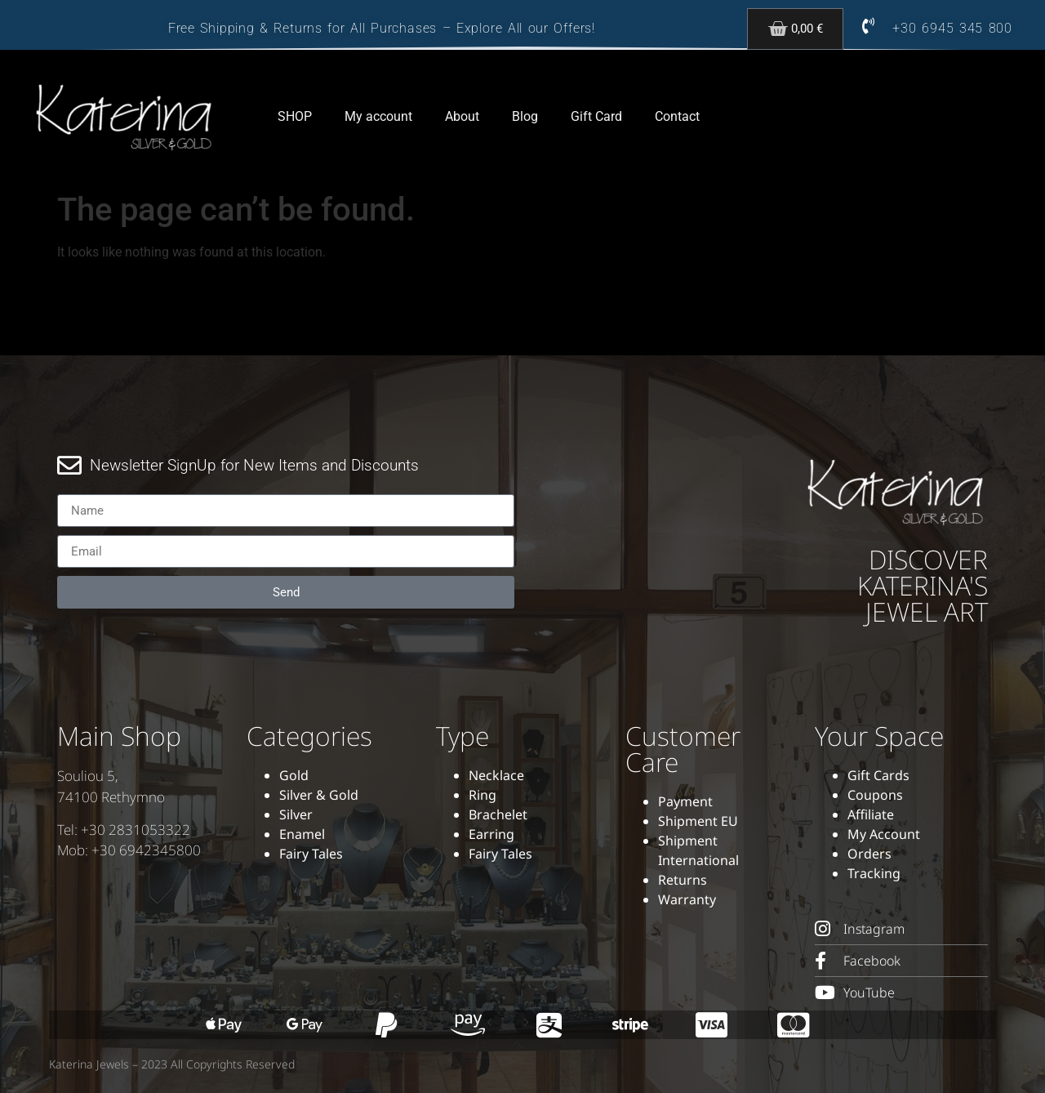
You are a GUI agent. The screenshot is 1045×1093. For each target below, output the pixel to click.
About (462, 116)
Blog (525, 116)
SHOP (295, 116)
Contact (677, 116)
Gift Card (596, 116)
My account (378, 116)
